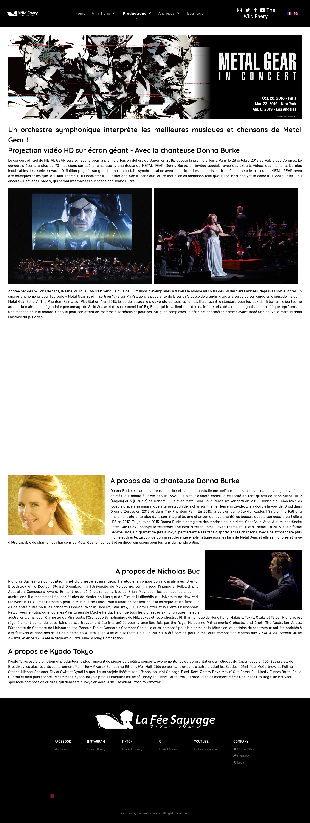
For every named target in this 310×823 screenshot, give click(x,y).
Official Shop (246, 749)
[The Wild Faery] (259, 13)
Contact (243, 756)
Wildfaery (61, 749)
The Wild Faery (132, 749)
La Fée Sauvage (205, 749)
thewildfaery (96, 749)
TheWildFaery (168, 749)
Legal (241, 762)
